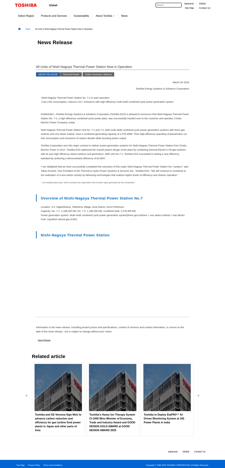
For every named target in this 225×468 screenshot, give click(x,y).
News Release (44, 340)
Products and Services (54, 15)
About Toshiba (105, 15)
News (124, 15)
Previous (26, 399)
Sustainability (81, 15)
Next (198, 399)
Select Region (26, 15)
